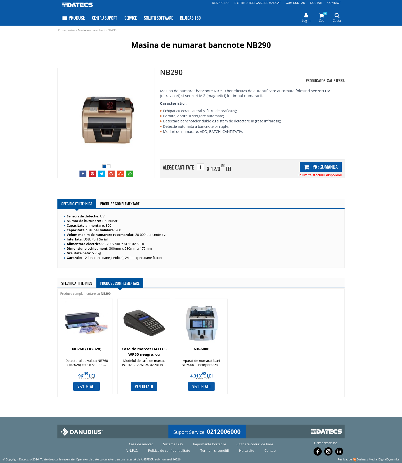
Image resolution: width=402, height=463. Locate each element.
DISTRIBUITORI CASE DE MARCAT (258, 2)
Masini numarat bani (91, 30)
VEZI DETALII (86, 386)
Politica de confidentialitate (169, 450)
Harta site (246, 450)
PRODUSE (73, 18)
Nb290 (112, 30)
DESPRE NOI (220, 2)
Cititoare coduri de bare (254, 444)
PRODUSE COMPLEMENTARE (119, 203)
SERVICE (130, 18)
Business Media (366, 459)
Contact (270, 450)
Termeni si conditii (214, 450)
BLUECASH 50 (190, 18)
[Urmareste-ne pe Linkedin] (339, 452)
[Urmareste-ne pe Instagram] (328, 452)
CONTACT (334, 2)
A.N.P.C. (132, 450)
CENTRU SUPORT (104, 18)
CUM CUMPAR (295, 2)
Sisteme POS (173, 444)
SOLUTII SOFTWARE (158, 18)
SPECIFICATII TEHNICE (76, 203)
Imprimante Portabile (209, 444)
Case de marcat (141, 444)
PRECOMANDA (321, 167)
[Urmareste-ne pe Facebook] (318, 452)
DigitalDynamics (388, 459)
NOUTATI (316, 2)
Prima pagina (66, 30)
